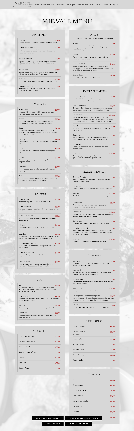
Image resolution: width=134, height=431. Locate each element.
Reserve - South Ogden (52, 5)
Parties (62, 5)
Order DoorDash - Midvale (48, 418)
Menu (32, 5)
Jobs (75, 5)
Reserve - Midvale (40, 5)
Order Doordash (95, 5)
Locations (105, 5)
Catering (69, 5)
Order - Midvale (53, 423)
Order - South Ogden (78, 423)
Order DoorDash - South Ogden (83, 418)
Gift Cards (80, 5)
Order (86, 5)
